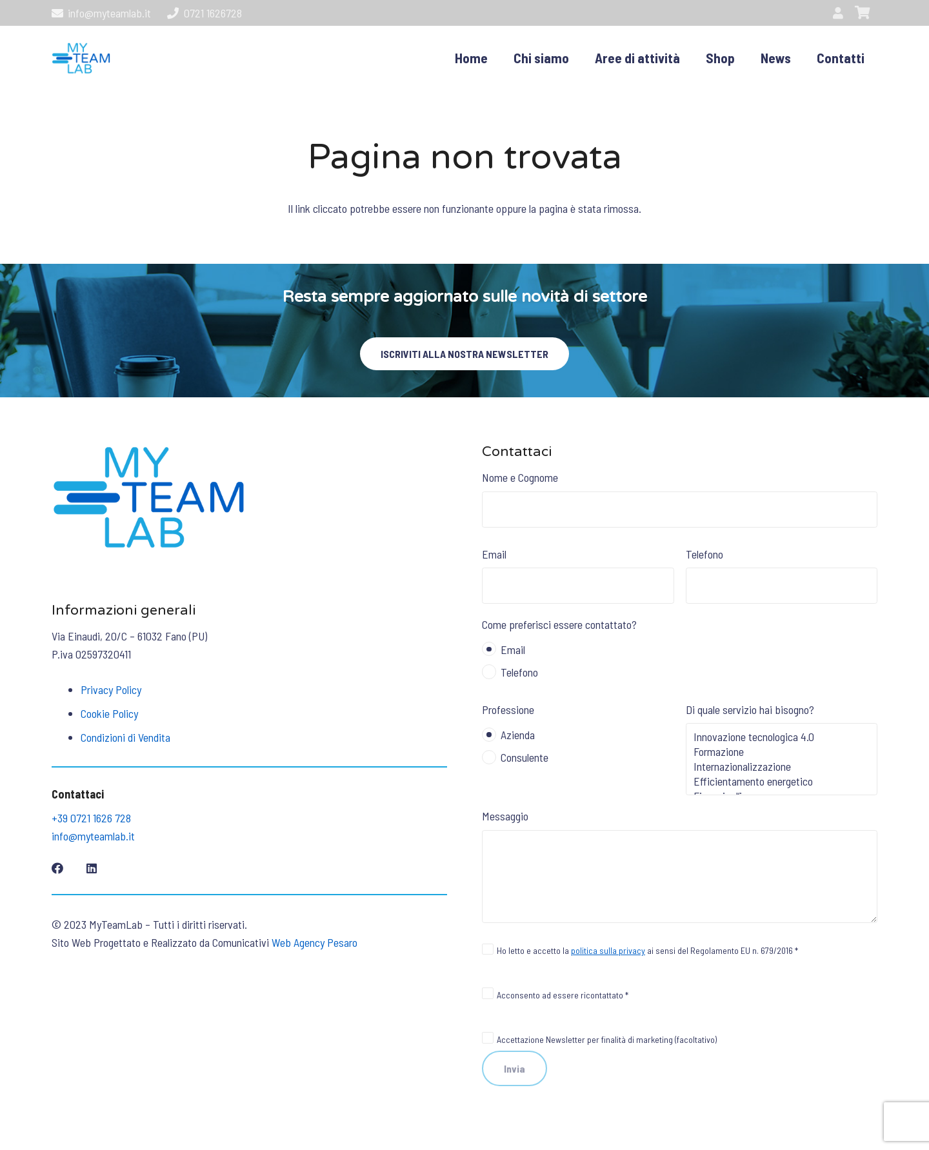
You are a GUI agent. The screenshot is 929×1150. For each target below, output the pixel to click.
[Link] (840, 13)
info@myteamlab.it (93, 836)
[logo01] (81, 58)
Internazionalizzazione (782, 766)
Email (578, 575)
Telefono (782, 575)
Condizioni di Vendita (125, 737)
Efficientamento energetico (782, 781)
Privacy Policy (111, 689)
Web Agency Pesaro (314, 942)
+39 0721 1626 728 (91, 818)
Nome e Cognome (679, 498)
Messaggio (679, 865)
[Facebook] (57, 868)
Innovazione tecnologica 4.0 (782, 736)
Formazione (782, 751)
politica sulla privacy (608, 950)
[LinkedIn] (91, 868)
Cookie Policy (109, 713)
